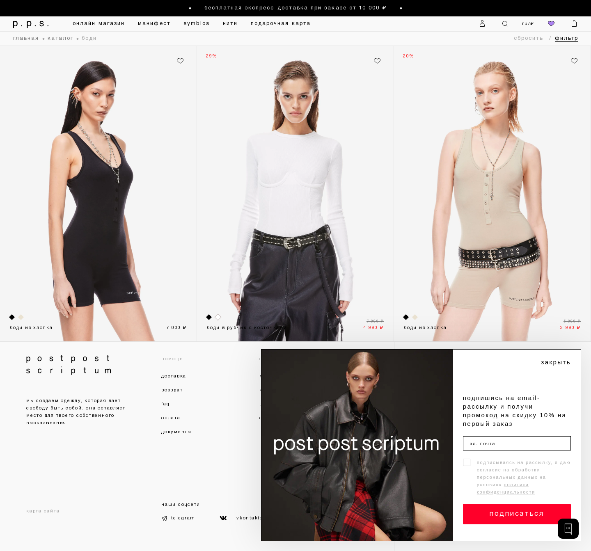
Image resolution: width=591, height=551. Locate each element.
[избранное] (551, 23)
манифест (154, 23)
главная (26, 38)
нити (230, 23)
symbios (196, 23)
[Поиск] (505, 23)
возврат (172, 390)
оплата (171, 418)
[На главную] (31, 23)
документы (176, 432)
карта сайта (43, 511)
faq (165, 404)
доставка (173, 376)
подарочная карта (281, 23)
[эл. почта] (517, 443)
